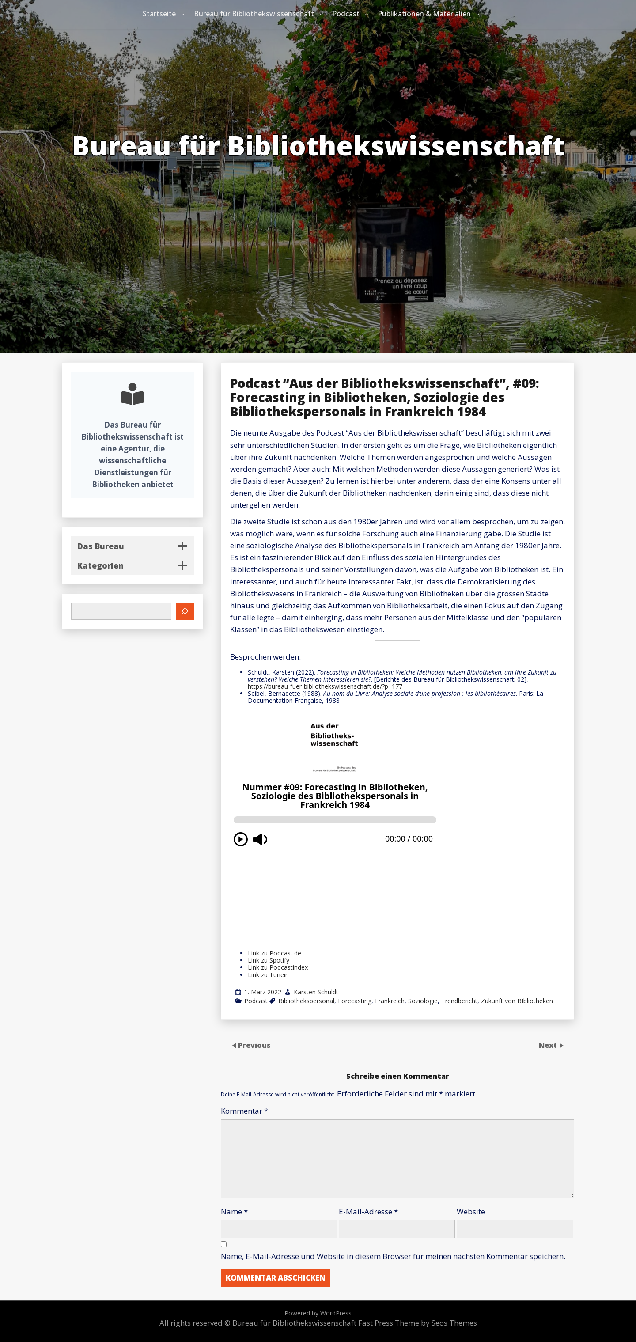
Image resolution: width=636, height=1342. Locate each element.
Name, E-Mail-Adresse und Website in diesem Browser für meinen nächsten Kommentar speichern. (393, 1256)
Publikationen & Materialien (424, 14)
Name (234, 1211)
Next (549, 1045)
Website (471, 1211)
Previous (254, 1045)
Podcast (346, 14)
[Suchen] (185, 611)
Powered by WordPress (318, 1313)
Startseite (159, 14)
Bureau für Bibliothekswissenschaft (254, 14)
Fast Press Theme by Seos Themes (417, 1323)
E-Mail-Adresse (368, 1211)
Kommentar (244, 1111)
